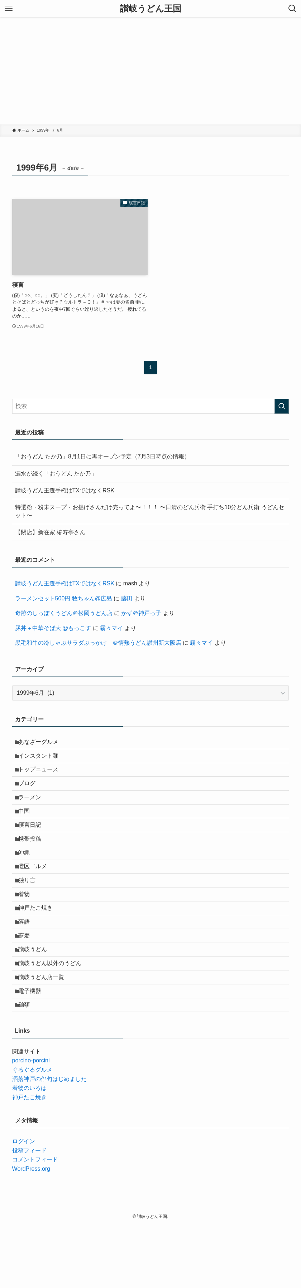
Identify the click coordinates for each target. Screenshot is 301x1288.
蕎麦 (28, 981)
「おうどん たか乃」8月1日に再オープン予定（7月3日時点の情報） (102, 456)
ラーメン (33, 811)
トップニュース (42, 777)
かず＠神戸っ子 (141, 613)
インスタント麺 (42, 760)
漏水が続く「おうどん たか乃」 (56, 474)
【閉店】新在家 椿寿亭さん (50, 532)
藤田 (127, 598)
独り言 (30, 913)
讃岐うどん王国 (150, 8)
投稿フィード (29, 1212)
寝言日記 (33, 845)
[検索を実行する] (281, 406)
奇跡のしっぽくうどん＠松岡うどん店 (64, 613)
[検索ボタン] (292, 8)
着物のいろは (29, 1150)
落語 (28, 963)
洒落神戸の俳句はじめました (49, 1141)
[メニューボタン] (8, 8)
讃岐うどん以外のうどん (53, 1014)
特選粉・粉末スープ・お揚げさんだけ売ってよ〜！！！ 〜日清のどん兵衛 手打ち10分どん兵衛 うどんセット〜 (149, 511)
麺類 (28, 1065)
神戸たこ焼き (39, 947)
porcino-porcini (31, 1123)
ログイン (23, 1203)
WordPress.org (31, 1231)
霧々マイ (111, 628)
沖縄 (28, 879)
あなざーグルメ (42, 743)
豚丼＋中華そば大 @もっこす (53, 628)
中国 (28, 828)
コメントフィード (35, 1222)
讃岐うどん (36, 997)
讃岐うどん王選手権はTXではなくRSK (64, 490)
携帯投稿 (33, 862)
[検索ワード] (150, 406)
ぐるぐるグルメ (32, 1132)
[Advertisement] (150, 71)
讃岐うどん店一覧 (45, 1031)
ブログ (30, 794)
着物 (28, 930)
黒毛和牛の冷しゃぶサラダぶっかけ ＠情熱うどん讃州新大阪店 (98, 643)
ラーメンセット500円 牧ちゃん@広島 (63, 598)
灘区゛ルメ (36, 896)
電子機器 (33, 1048)
